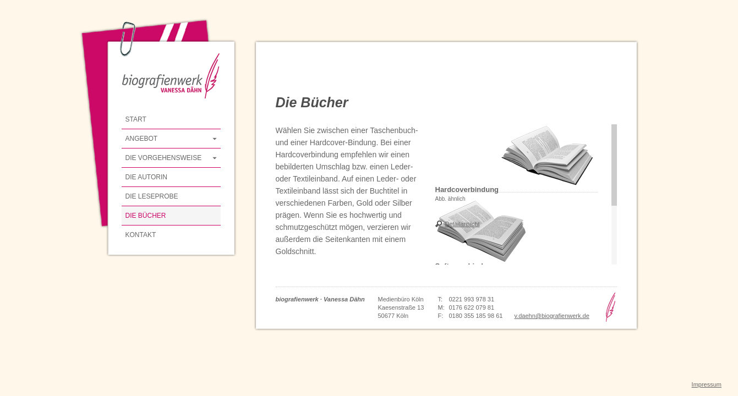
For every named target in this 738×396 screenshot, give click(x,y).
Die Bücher (145, 215)
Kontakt (140, 235)
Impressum (706, 384)
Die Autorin (146, 177)
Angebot (141, 138)
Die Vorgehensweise (163, 158)
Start (135, 119)
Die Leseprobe (151, 196)
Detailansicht (462, 224)
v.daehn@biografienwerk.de (552, 315)
